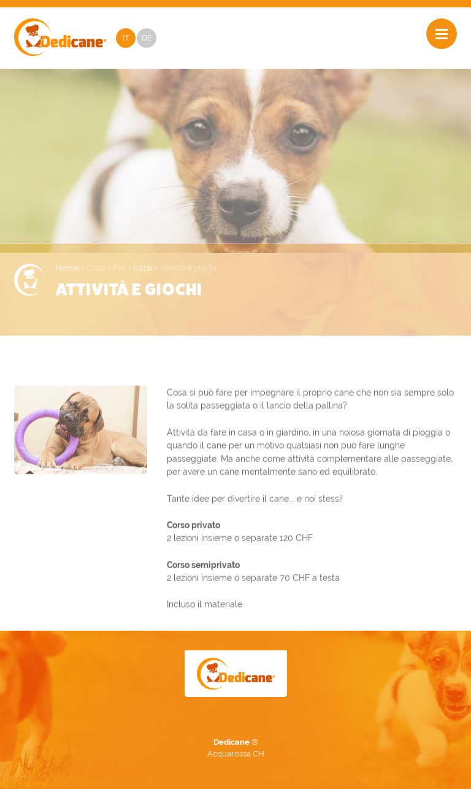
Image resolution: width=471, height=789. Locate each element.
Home (67, 267)
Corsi (142, 267)
